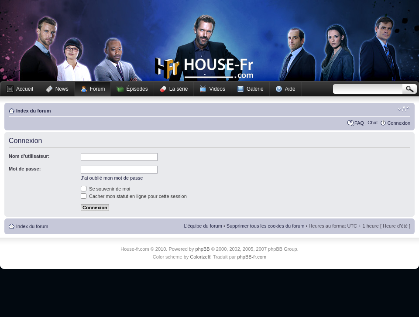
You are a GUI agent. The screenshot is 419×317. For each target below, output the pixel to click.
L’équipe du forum (203, 225)
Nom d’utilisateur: (29, 156)
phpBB (203, 249)
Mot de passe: (25, 168)
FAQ (359, 123)
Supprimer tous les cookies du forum (266, 225)
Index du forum (33, 110)
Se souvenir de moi (105, 188)
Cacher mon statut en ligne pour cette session (134, 196)
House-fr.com (204, 68)
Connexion (398, 123)
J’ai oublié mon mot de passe (112, 178)
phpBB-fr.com (252, 256)
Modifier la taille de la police (404, 109)
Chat (372, 122)
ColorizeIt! (201, 256)
